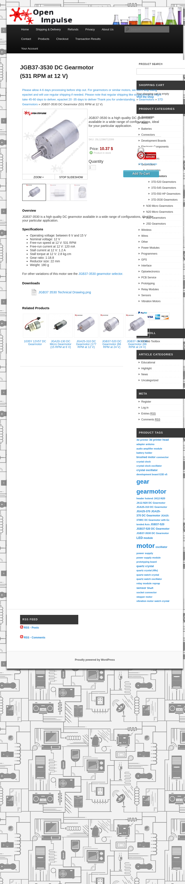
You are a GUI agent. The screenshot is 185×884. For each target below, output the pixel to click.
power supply (144, 553)
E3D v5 (163, 474)
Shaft (150, 588)
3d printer (142, 439)
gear (142, 481)
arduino (150, 444)
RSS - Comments (34, 637)
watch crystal (161, 601)
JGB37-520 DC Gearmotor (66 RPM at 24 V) (111, 344)
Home (25, 29)
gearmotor (151, 491)
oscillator (161, 547)
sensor (141, 588)
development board (147, 474)
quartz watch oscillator (149, 579)
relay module (144, 583)
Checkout (62, 39)
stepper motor (144, 596)
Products (43, 39)
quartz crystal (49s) (147, 570)
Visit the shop (145, 96)
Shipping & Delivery (48, 29)
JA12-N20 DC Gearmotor (150, 502)
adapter (140, 444)
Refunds (73, 29)
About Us (107, 29)
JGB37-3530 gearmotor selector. (100, 274)
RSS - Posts (31, 627)
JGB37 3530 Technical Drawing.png (64, 292)
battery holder (144, 452)
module (148, 538)
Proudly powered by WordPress (95, 659)
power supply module (148, 557)
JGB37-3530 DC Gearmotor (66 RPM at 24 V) (137, 344)
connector (162, 457)
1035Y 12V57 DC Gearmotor (35, 343)
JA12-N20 (159, 498)
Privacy (90, 29)
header (140, 498)
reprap (156, 583)
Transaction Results (88, 39)
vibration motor (145, 601)
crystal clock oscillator (149, 465)
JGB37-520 (157, 524)
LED (139, 538)
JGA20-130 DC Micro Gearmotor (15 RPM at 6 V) (60, 344)
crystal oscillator (147, 470)
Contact (26, 39)
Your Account (29, 48)
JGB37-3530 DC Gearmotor (152, 533)
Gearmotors (146, 99)
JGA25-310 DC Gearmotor (151, 507)
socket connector (146, 592)
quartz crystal (145, 566)
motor (145, 545)
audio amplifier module (149, 448)
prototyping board (146, 561)
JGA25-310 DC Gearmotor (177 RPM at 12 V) (86, 344)
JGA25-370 (143, 511)
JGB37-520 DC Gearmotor (153, 528)
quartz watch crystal (147, 574)
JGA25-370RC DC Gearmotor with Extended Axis (152, 519)
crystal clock (143, 461)
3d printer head (159, 439)
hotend (149, 498)
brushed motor (146, 457)
